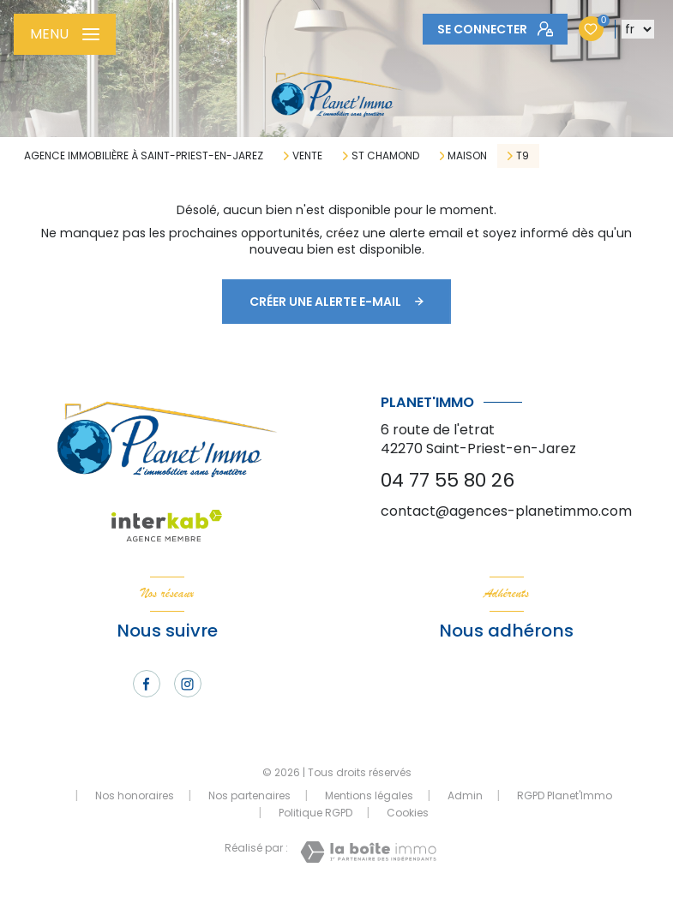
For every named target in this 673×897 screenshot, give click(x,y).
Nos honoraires (134, 795)
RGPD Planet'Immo (564, 795)
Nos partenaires (249, 795)
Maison (467, 156)
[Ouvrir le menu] (65, 34)
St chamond (385, 156)
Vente (307, 156)
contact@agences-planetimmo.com (506, 511)
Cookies (408, 813)
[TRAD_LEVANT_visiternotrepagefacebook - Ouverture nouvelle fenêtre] (146, 683)
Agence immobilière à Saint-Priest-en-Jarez (143, 155)
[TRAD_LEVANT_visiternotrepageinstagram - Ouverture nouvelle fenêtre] (187, 683)
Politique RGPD (315, 812)
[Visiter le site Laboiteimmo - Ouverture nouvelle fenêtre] (368, 852)
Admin (465, 795)
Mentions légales (369, 795)
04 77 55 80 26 (447, 480)
